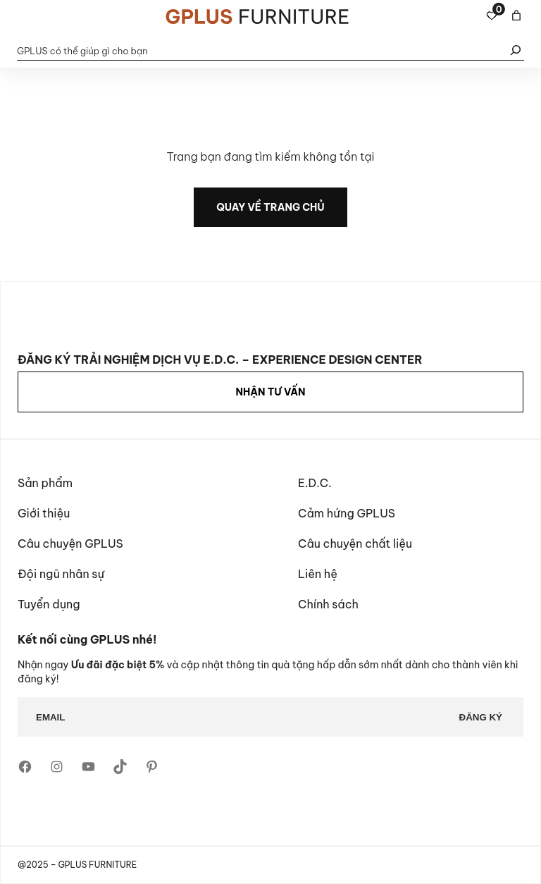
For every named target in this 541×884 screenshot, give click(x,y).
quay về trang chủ (270, 207)
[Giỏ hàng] (516, 15)
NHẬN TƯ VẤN (270, 392)
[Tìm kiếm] (515, 50)
